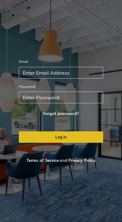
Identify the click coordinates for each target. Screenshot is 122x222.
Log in (61, 136)
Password (27, 86)
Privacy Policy (81, 160)
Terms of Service (43, 160)
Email (23, 61)
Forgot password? (61, 113)
